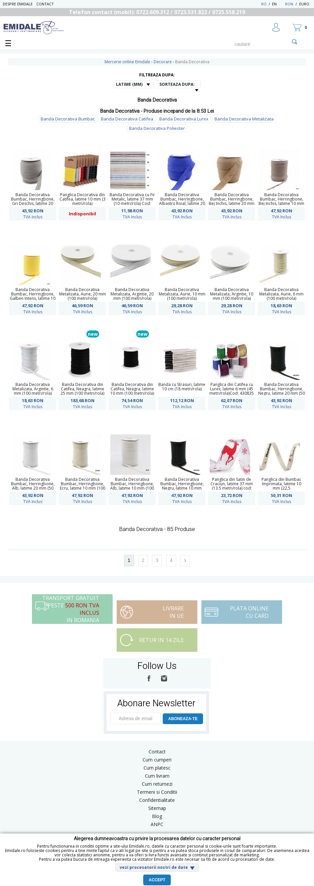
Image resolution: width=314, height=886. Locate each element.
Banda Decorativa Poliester (157, 128)
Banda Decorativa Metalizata (244, 119)
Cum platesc (157, 768)
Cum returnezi (157, 784)
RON (289, 3)
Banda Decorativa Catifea (127, 119)
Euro (304, 3)
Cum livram (157, 776)
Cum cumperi (157, 759)
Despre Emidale (18, 3)
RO (264, 3)
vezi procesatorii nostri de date (154, 867)
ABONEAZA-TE (182, 718)
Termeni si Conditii (157, 792)
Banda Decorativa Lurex (183, 119)
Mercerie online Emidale (127, 62)
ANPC (157, 824)
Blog (157, 816)
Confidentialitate (157, 800)
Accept (157, 880)
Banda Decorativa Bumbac (68, 119)
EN (278, 3)
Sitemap (157, 808)
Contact (45, 3)
